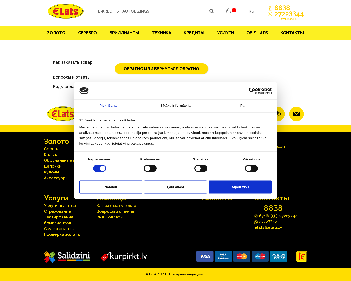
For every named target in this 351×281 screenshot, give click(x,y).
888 (282, 7)
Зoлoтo (56, 32)
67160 (268, 215)
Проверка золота (62, 234)
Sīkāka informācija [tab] (175, 106)
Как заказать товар (73, 62)
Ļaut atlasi (175, 187)
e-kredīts (107, 11)
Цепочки (52, 166)
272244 (289, 16)
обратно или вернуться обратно (161, 68)
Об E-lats (257, 32)
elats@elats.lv (268, 227)
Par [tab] (243, 106)
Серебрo (87, 32)
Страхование (57, 211)
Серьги (51, 148)
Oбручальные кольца (66, 160)
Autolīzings (134, 11)
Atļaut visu (240, 187)
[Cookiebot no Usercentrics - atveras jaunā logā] (252, 90)
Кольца (51, 154)
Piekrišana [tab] (108, 106)
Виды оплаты (110, 217)
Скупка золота (59, 228)
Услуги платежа (60, 205)
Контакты (292, 32)
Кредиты (194, 32)
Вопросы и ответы (71, 77)
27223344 (288, 216)
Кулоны (51, 172)
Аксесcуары (56, 177)
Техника (161, 32)
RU (251, 11)
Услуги (225, 32)
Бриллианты (124, 32)
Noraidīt (110, 187)
